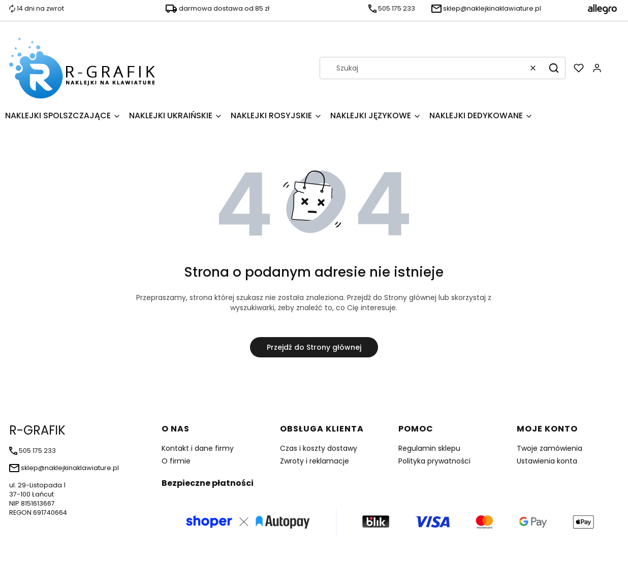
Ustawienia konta (547, 461)
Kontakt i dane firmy (198, 448)
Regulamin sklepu (429, 448)
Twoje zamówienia (549, 448)
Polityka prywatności (434, 461)
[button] (554, 68)
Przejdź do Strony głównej (314, 347)
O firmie (176, 461)
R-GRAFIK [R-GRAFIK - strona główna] (37, 430)
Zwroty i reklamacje (314, 461)
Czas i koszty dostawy (318, 448)
